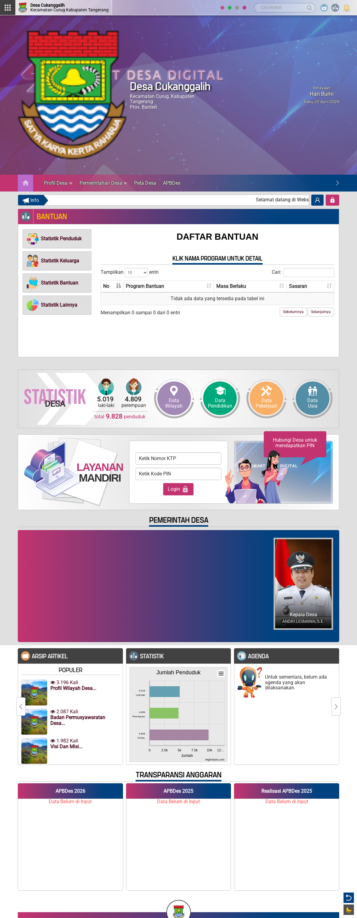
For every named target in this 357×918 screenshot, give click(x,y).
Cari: (303, 272)
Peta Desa (145, 183)
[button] (54, 239)
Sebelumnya (293, 312)
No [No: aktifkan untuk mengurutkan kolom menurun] (106, 286)
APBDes (171, 183)
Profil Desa (58, 183)
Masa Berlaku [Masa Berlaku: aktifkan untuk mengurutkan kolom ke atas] (231, 286)
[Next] (337, 183)
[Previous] (20, 706)
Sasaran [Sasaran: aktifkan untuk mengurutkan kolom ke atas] (298, 286)
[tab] (57, 238)
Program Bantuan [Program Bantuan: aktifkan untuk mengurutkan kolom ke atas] (145, 286)
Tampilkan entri (130, 272)
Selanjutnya (321, 312)
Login (178, 489)
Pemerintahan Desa (103, 183)
